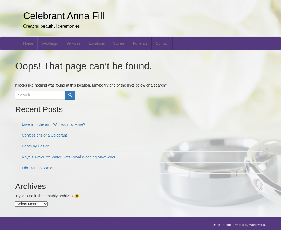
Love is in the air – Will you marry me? (53, 124)
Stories (119, 43)
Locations (97, 43)
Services (73, 43)
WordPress (257, 225)
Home (28, 43)
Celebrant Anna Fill (63, 15)
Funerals (140, 43)
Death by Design (36, 146)
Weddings (49, 43)
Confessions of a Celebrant (44, 135)
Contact (162, 43)
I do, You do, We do (38, 168)
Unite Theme (221, 225)
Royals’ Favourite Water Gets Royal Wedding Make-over (68, 157)
